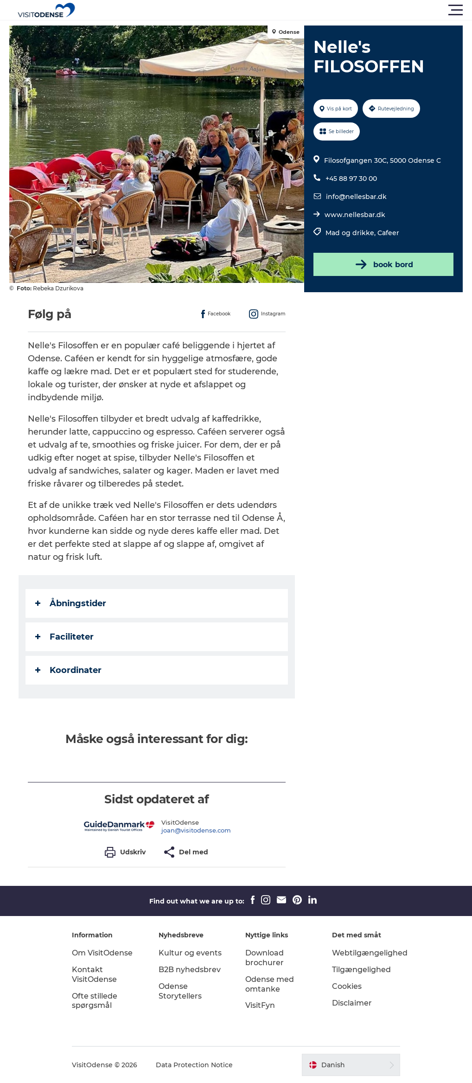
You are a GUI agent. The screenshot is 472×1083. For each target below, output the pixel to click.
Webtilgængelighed (370, 952)
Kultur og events (190, 952)
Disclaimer (352, 1003)
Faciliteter (64, 637)
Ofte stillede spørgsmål (94, 1001)
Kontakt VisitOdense (94, 974)
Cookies (347, 986)
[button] (278, 10)
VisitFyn (260, 1005)
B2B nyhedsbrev (190, 969)
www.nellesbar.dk (355, 215)
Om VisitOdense (102, 952)
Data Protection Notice (194, 1065)
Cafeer (388, 233)
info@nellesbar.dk (356, 196)
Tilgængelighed (361, 969)
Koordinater (68, 670)
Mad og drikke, (351, 233)
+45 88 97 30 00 (351, 178)
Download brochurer (264, 957)
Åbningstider (70, 603)
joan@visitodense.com (196, 830)
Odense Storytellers (180, 991)
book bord (383, 264)
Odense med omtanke (269, 984)
